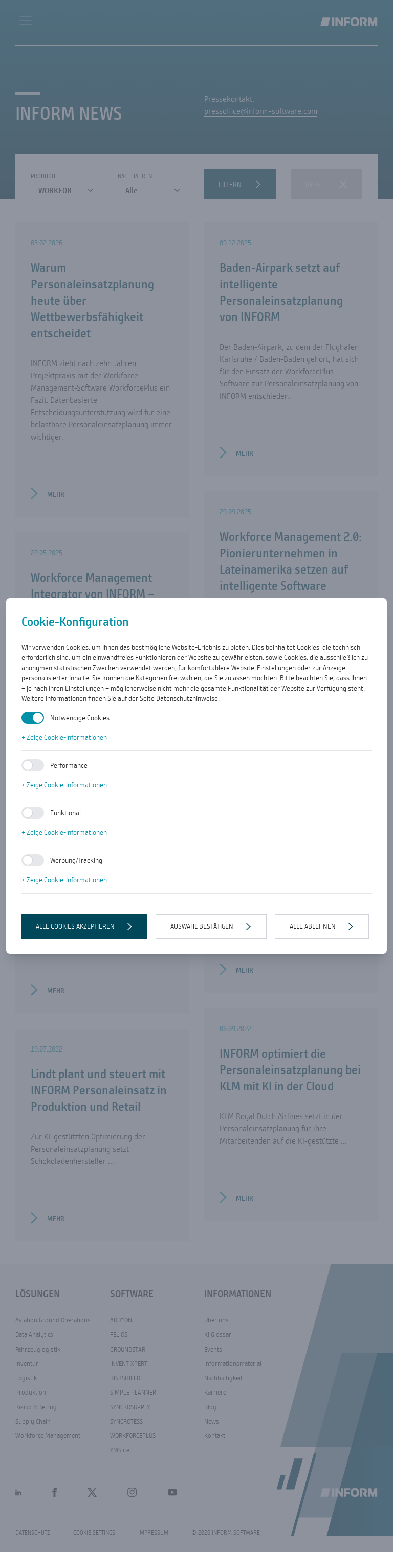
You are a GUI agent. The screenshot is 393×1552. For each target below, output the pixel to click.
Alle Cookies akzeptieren (75, 926)
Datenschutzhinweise (187, 698)
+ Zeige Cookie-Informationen (64, 737)
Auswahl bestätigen (201, 926)
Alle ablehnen (313, 926)
